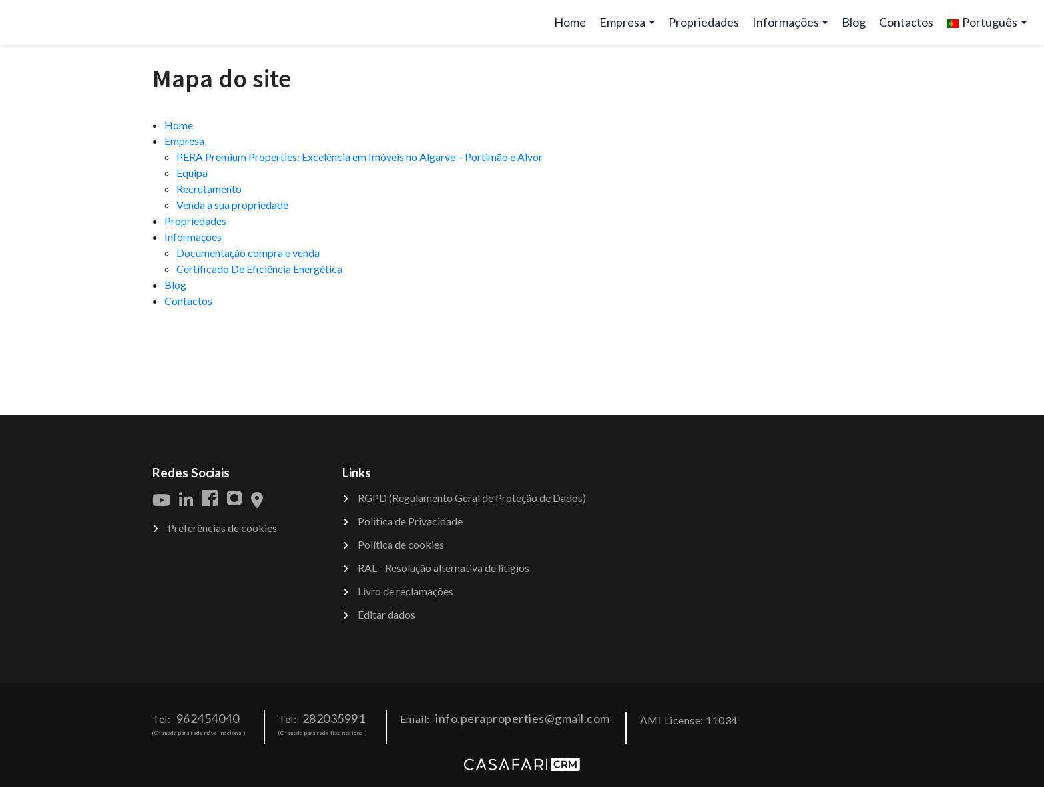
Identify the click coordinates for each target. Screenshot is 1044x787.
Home (573, 26)
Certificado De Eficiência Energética (259, 268)
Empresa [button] (622, 22)
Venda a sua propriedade (232, 204)
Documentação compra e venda (248, 252)
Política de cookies (401, 544)
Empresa (184, 140)
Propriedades (703, 22)
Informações (193, 236)
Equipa (192, 172)
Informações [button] (785, 22)
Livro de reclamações (405, 591)
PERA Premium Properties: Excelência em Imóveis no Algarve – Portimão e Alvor (359, 156)
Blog (854, 22)
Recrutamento (209, 188)
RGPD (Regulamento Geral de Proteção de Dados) (472, 497)
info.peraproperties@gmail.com (522, 718)
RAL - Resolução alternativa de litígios (443, 567)
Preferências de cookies (222, 527)
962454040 (208, 718)
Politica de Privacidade (410, 521)
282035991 (334, 718)
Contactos (906, 22)
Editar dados (386, 614)
